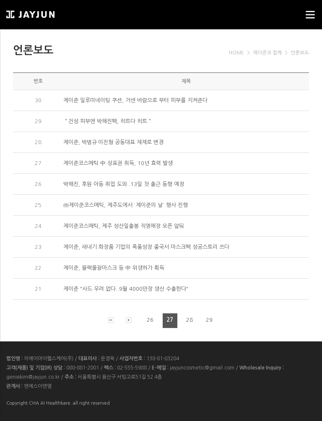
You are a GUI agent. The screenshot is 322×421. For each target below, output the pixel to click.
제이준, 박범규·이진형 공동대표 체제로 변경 (113, 142)
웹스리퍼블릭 (48, 12)
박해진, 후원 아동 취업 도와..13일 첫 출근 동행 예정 (123, 184)
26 (150, 320)
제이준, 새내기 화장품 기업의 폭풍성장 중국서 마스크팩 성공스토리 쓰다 (146, 247)
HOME (236, 52)
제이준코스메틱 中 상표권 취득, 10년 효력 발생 (118, 163)
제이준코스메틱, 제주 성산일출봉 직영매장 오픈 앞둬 (123, 226)
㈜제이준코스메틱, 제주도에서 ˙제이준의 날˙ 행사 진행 (125, 205)
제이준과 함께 (267, 52)
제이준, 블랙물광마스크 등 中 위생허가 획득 (113, 268)
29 (209, 320)
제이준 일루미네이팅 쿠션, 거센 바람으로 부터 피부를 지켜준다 (135, 100)
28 (189, 320)
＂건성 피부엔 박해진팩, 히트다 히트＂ (107, 121)
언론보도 (300, 52)
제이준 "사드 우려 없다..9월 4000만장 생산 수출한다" (125, 289)
